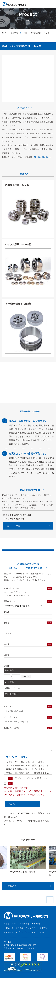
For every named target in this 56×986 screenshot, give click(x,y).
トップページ (11, 924)
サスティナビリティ (26, 928)
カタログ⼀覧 (13, 526)
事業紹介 (38, 924)
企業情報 (25, 924)
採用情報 (43, 928)
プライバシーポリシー (14, 821)
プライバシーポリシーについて (31, 932)
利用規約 (32, 821)
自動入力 (26, 676)
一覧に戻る (11, 886)
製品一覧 (9, 928)
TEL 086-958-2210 (42, 157)
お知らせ (9, 932)
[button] (52, 4)
